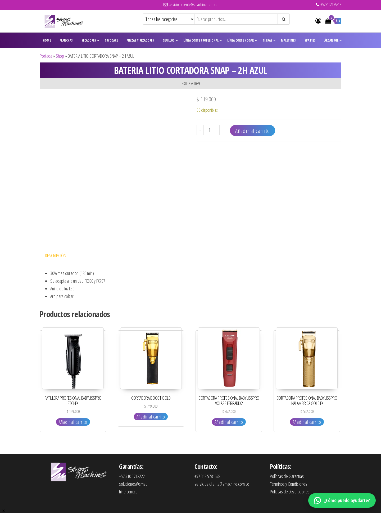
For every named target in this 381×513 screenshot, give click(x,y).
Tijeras (267, 40)
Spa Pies (310, 40)
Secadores (88, 40)
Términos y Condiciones (288, 484)
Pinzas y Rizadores (140, 40)
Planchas (66, 40)
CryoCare (111, 40)
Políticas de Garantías (287, 476)
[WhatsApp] (342, 500)
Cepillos (169, 40)
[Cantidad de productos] (211, 130)
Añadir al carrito (252, 130)
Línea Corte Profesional (201, 40)
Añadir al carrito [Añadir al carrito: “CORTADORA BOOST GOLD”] (151, 416)
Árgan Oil (331, 40)
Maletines (288, 40)
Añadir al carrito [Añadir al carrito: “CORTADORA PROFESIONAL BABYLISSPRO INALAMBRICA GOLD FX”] (307, 422)
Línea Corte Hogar (240, 40)
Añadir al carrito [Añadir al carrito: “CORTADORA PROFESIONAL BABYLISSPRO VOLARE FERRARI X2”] (229, 422)
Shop (60, 56)
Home (47, 40)
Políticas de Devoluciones (290, 491)
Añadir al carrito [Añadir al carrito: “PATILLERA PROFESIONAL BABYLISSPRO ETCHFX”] (73, 422)
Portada (46, 56)
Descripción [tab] (55, 255)
